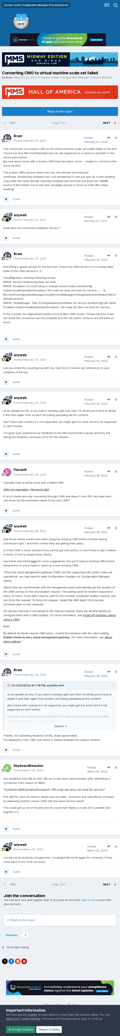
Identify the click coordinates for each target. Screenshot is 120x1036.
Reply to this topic (60, 111)
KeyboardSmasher (28, 766)
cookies (32, 1014)
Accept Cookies (20, 1029)
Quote (16, 199)
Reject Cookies (49, 1029)
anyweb (20, 215)
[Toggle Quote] (9, 685)
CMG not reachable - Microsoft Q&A (26, 489)
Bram (9, 77)
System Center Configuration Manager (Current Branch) (76, 77)
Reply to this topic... (21, 920)
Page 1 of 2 (60, 122)
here (34, 561)
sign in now (88, 900)
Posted (30, 140)
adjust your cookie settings (23, 1018)
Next (106, 122)
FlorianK (20, 470)
